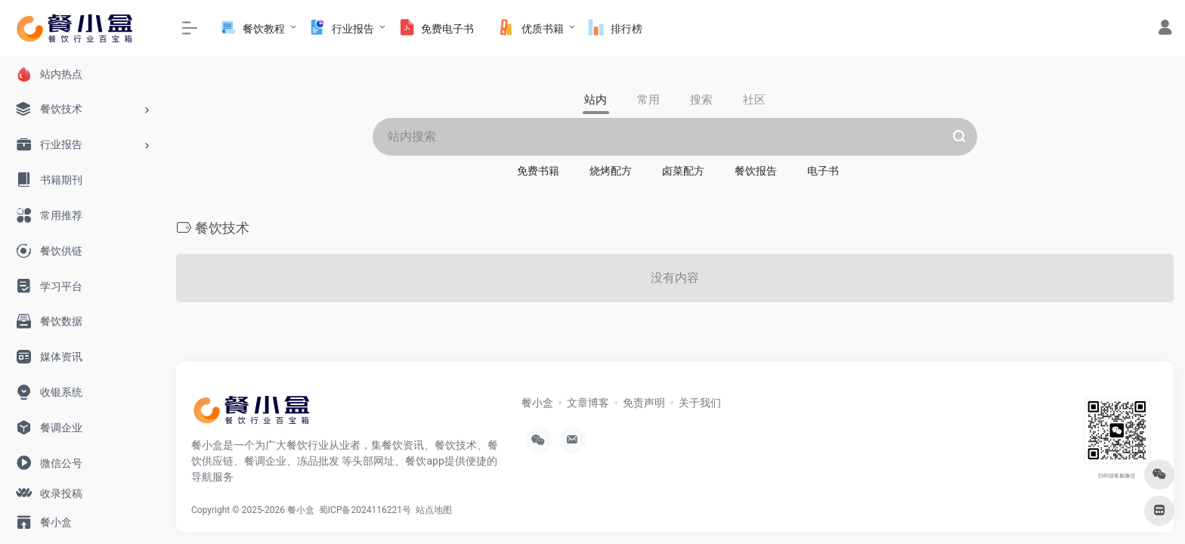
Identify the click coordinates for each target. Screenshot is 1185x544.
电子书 (823, 171)
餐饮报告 (756, 171)
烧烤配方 (610, 171)
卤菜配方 (683, 171)
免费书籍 (538, 171)
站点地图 (436, 510)
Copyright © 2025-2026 (239, 510)
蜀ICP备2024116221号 (367, 510)
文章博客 (588, 403)
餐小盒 (537, 403)
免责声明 (644, 403)
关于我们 (700, 403)
